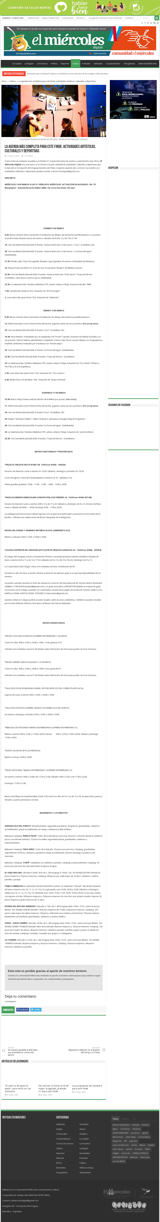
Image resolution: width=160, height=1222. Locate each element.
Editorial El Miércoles (147, 63)
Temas (115, 1119)
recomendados (144, 1137)
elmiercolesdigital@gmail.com (66, 171)
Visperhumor (85, 1172)
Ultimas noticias (87, 1168)
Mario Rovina (118, 1137)
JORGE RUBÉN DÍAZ (120, 1133)
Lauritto (129, 1149)
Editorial (60, 1158)
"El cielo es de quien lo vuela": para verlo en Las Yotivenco (18, 1088)
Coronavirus (125, 1129)
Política (54, 63)
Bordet (134, 1145)
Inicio (4, 81)
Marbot (142, 1145)
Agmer (115, 1129)
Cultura (75, 63)
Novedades (85, 1153)
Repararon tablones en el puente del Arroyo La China (84, 1050)
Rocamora (136, 1129)
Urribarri (151, 1145)
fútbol (147, 1149)
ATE (125, 1141)
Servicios (80, 18)
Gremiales (84, 1124)
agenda (145, 1133)
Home (6, 63)
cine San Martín (119, 1161)
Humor (83, 1129)
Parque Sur (117, 1141)
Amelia (59, 1129)
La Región (29, 63)
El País (59, 1163)
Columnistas (67, 18)
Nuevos (125, 1119)
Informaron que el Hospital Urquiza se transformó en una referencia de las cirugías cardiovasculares (67, 73)
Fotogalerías (129, 63)
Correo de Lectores (65, 1143)
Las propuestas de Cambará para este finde (87, 1087)
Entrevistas (61, 1168)
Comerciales (61, 1134)
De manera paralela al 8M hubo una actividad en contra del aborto (24, 1051)
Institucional (33, 18)
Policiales (86, 63)
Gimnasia (135, 1125)
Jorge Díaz (133, 1141)
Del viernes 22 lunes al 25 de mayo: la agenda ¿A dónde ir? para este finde (53, 1088)
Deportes (65, 63)
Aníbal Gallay (130, 1137)
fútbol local (144, 1157)
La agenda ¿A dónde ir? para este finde (105, 18)
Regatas (116, 1153)
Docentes (138, 1149)
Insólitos (83, 1134)
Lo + (135, 1119)
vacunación (135, 1133)
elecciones (126, 1153)
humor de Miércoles (121, 1145)
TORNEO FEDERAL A (140, 1153)
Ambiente (98, 63)
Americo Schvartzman (121, 1125)
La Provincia (42, 63)
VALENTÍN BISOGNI (120, 1157)
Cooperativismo (113, 63)
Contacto (129, 18)
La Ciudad (16, 63)
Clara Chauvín (118, 1149)
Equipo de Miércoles (50, 18)
